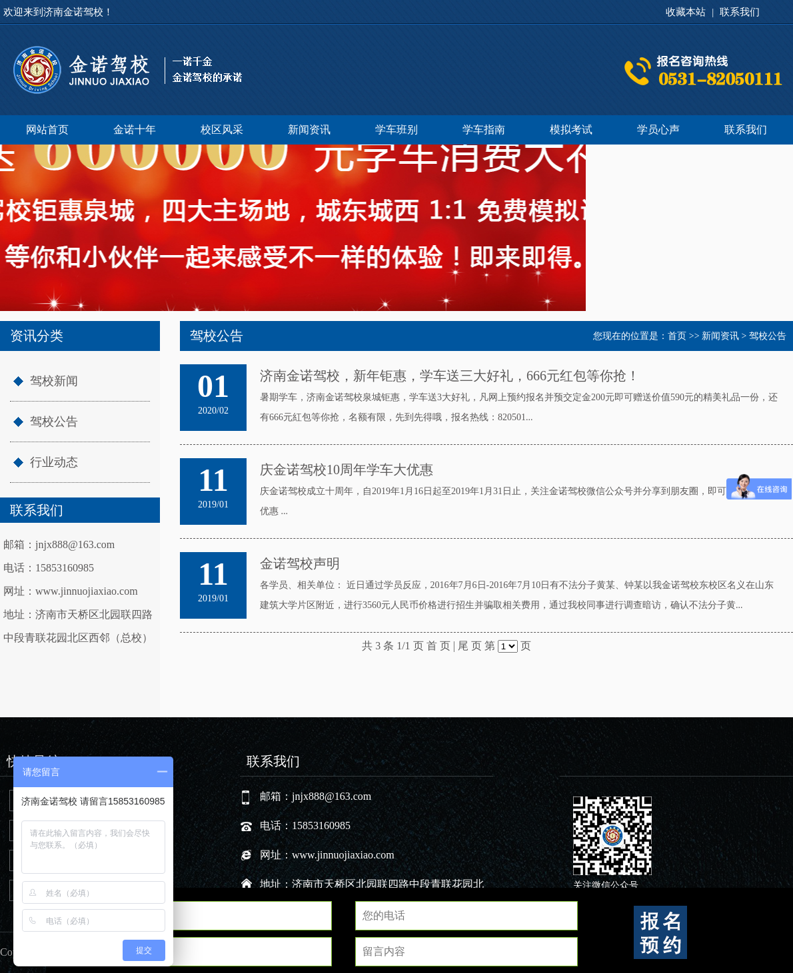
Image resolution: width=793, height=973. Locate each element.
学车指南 (483, 129)
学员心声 (658, 129)
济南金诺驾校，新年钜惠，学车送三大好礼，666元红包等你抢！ (450, 375)
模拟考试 (571, 129)
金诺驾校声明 (300, 563)
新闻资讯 (309, 129)
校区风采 (222, 129)
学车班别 (396, 129)
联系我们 (740, 12)
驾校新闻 (54, 381)
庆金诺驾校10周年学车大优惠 (346, 469)
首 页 (438, 645)
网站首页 (47, 129)
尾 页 (470, 645)
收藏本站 (686, 12)
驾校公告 (54, 421)
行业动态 (54, 462)
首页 (677, 336)
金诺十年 (134, 129)
